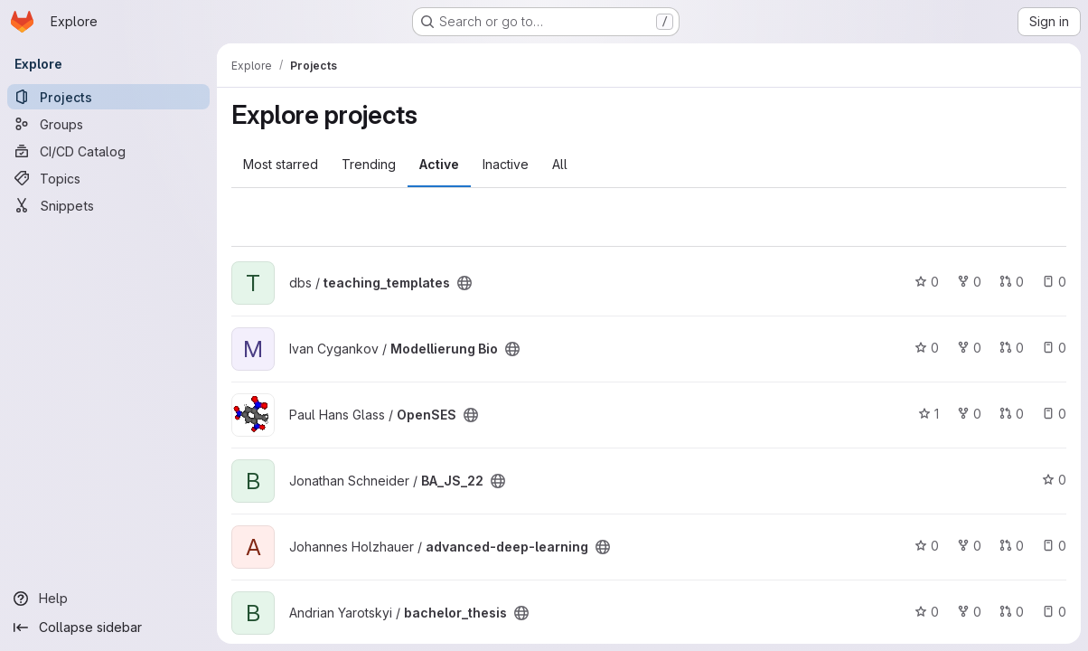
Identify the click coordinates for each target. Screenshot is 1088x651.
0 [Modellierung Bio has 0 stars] (926, 347)
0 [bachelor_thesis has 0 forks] (969, 611)
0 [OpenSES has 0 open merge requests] (1011, 413)
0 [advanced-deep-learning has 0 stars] (926, 545)
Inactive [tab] (506, 164)
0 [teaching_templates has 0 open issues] (1054, 281)
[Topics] (108, 178)
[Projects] (108, 96)
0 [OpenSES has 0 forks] (969, 413)
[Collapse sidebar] (108, 627)
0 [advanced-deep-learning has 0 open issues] (1054, 545)
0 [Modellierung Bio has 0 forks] (969, 347)
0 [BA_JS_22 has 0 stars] (1054, 479)
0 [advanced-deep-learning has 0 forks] (969, 545)
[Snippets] (108, 205)
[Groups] (108, 124)
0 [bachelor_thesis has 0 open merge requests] (1011, 611)
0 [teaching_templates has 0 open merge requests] (1011, 281)
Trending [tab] (369, 164)
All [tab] (559, 164)
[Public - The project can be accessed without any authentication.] (464, 283)
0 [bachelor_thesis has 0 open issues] (1054, 611)
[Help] (108, 598)
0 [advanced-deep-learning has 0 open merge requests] (1011, 545)
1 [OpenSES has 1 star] (928, 413)
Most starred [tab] (280, 164)
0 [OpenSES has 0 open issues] (1054, 413)
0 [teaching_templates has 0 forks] (969, 281)
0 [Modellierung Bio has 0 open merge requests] (1011, 347)
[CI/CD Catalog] (108, 151)
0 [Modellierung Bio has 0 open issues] (1054, 347)
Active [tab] (439, 164)
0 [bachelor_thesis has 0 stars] (926, 611)
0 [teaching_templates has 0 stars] (926, 281)
